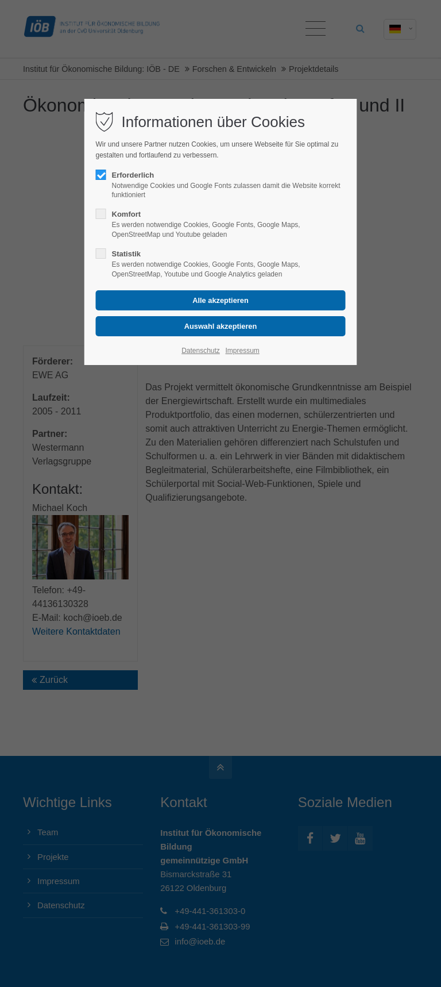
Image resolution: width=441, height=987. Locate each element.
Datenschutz (200, 351)
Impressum (242, 351)
